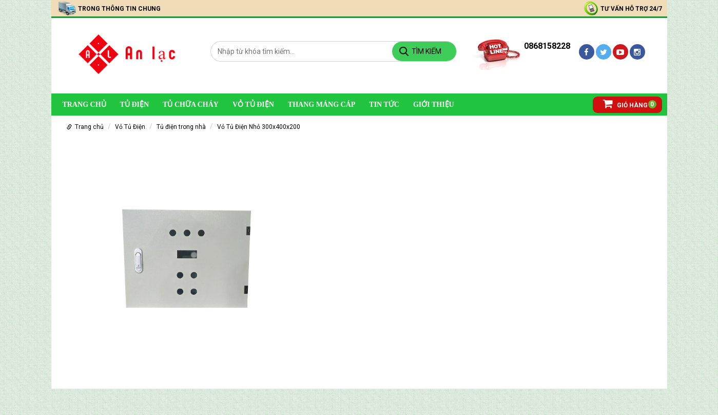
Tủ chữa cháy (191, 104)
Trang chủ (84, 104)
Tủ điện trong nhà (181, 126)
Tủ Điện (134, 104)
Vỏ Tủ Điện (253, 104)
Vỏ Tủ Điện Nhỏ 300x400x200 (258, 126)
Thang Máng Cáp (321, 104)
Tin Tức (384, 104)
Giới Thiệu (433, 104)
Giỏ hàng (625, 103)
